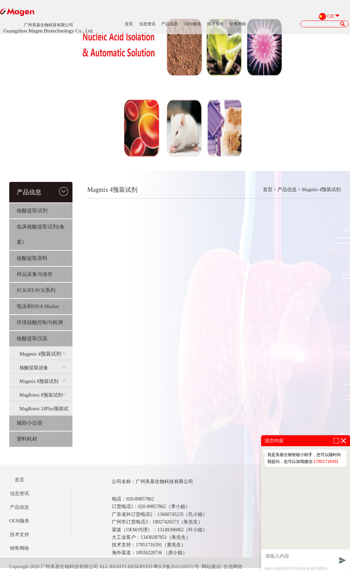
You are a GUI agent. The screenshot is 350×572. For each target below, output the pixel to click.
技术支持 (215, 24)
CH (330, 16)
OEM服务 (192, 24)
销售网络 (238, 24)
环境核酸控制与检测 (41, 322)
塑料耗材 (41, 439)
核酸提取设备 (42, 367)
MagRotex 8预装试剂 (42, 395)
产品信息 (169, 24)
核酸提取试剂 (41, 210)
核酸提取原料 (41, 258)
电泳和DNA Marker (41, 306)
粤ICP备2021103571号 (176, 566)
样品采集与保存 (41, 274)
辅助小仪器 (41, 423)
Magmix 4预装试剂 (42, 354)
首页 (129, 24)
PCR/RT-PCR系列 (41, 290)
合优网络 (232, 566)
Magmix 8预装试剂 (42, 381)
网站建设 (211, 566)
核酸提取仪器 (41, 338)
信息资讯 (147, 24)
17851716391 (325, 461)
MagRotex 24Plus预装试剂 (43, 410)
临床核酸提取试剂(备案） (41, 234)
